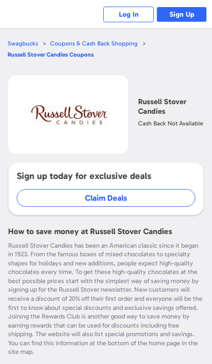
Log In (129, 14)
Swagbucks (23, 43)
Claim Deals (106, 198)
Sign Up (181, 14)
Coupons (51, 54)
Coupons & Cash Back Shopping (94, 43)
